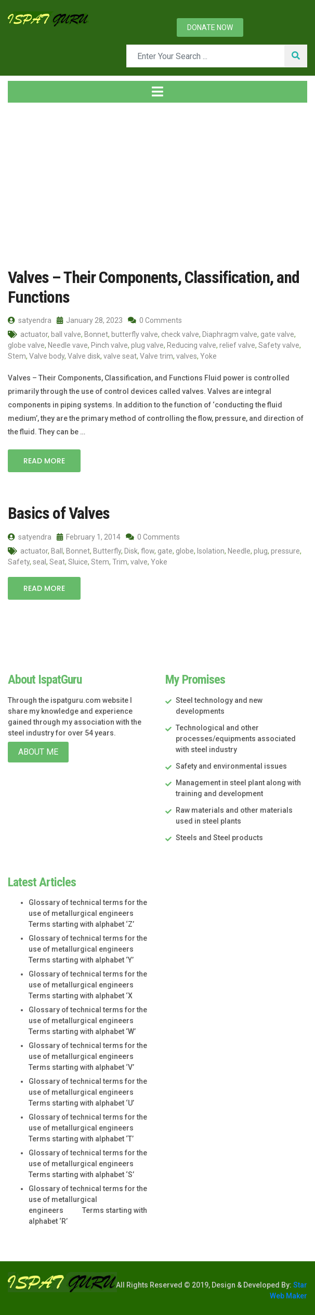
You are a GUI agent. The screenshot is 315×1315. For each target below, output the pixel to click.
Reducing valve (191, 345)
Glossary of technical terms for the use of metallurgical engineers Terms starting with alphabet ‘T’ (88, 1128)
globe (185, 551)
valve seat (120, 356)
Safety (19, 562)
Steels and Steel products (219, 837)
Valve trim (156, 356)
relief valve (237, 345)
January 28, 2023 (90, 320)
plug (261, 551)
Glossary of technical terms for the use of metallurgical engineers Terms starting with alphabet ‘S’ (88, 1164)
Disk (131, 551)
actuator (34, 334)
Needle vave (68, 345)
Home (25, 185)
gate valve (277, 334)
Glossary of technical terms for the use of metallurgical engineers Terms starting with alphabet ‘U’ (88, 1092)
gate (165, 551)
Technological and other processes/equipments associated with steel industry (236, 739)
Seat (57, 562)
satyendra (29, 320)
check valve (180, 334)
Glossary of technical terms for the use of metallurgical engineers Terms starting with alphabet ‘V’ (88, 1056)
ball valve (66, 334)
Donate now (210, 27)
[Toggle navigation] (157, 92)
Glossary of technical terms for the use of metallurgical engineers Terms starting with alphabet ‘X (88, 985)
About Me (38, 752)
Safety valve (278, 345)
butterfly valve (134, 334)
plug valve (147, 345)
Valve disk (84, 356)
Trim (119, 562)
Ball (57, 551)
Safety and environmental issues (231, 766)
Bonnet (96, 334)
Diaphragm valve (229, 334)
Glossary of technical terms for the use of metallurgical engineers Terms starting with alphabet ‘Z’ (88, 913)
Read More (44, 461)
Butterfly (107, 551)
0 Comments (155, 320)
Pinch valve (109, 345)
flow (147, 551)
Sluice (78, 562)
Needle (239, 551)
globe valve (26, 345)
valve (139, 562)
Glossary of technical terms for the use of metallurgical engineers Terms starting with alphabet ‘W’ (88, 1021)
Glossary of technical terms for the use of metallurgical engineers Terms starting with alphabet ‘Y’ (88, 949)
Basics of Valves (59, 513)
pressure (285, 551)
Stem (17, 356)
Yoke (208, 356)
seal (39, 562)
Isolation (211, 551)
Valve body (46, 356)
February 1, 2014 (89, 537)
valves (186, 356)
